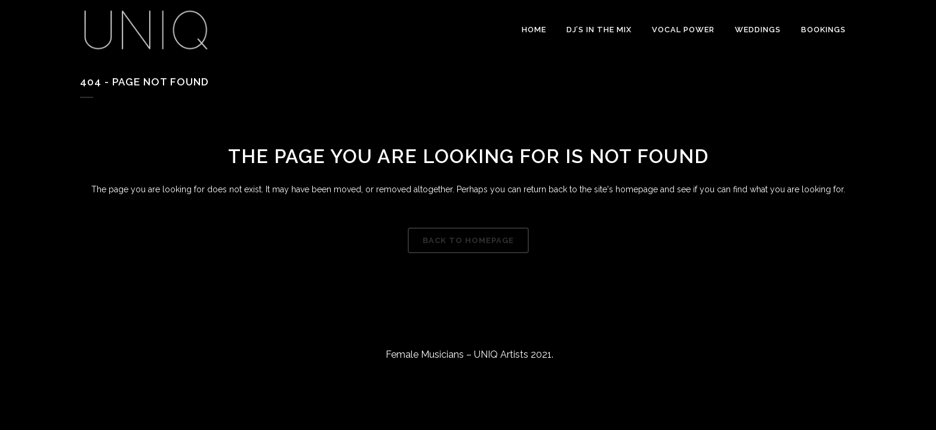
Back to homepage (468, 240)
